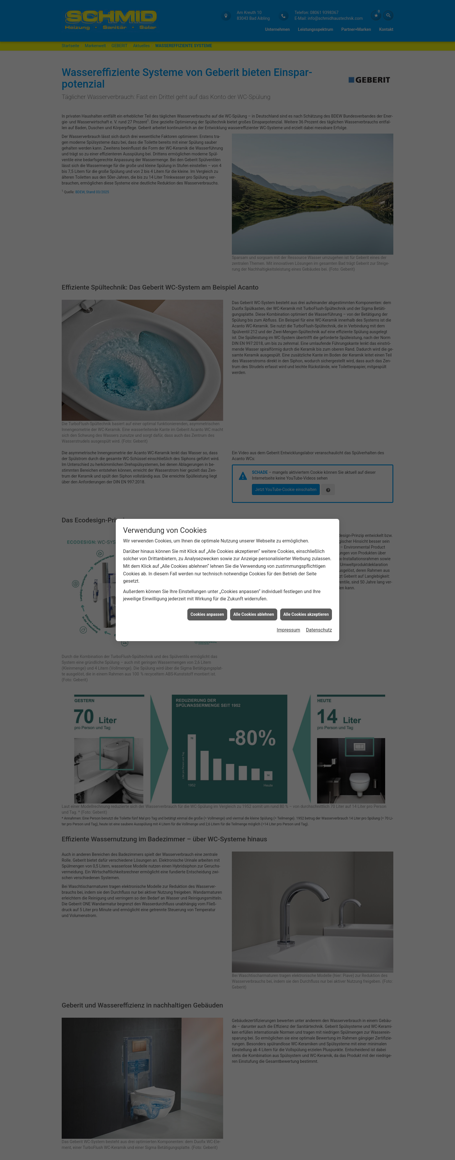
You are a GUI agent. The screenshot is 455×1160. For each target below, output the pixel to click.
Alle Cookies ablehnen (253, 614)
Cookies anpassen (207, 614)
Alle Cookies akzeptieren (306, 614)
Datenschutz (319, 630)
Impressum (288, 630)
